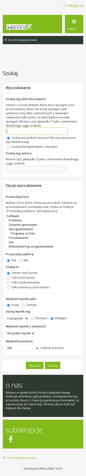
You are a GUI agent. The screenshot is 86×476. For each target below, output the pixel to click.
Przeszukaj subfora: (20, 254)
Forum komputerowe (21, 458)
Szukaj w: (12, 267)
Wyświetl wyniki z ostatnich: (26, 326)
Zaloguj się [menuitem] (75, 5)
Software (35, 216)
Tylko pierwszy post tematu (28, 287)
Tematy (29, 305)
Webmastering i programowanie (35, 246)
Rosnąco (39, 318)
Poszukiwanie (35, 238)
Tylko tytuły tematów (23, 282)
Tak (11, 260)
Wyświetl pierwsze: (19, 341)
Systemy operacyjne (35, 225)
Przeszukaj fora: (17, 197)
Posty (13, 305)
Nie (23, 260)
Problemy (35, 220)
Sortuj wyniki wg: (18, 311)
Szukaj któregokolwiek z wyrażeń (32, 146)
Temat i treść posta (22, 273)
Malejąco (58, 318)
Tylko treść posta (21, 277)
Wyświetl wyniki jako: (21, 299)
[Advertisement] (44, 59)
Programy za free (35, 233)
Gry (35, 242)
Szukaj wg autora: (19, 153)
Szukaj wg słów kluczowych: (26, 99)
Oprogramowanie (35, 229)
